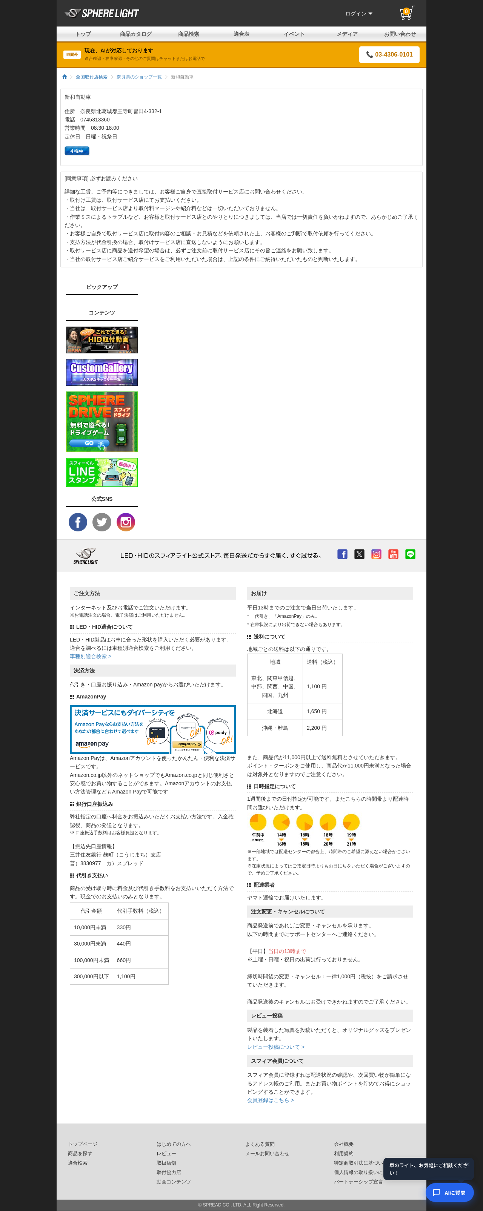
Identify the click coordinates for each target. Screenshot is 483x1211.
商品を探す (80, 1153)
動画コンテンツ (174, 1182)
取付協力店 (169, 1172)
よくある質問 (260, 1144)
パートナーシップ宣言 (358, 1182)
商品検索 (188, 34)
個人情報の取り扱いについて (366, 1172)
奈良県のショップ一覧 (139, 77)
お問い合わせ (400, 34)
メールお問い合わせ (267, 1153)
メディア (347, 34)
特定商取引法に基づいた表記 (366, 1163)
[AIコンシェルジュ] (450, 1192)
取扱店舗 (166, 1163)
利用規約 (344, 1153)
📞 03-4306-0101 (389, 54)
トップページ (82, 1144)
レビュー (166, 1153)
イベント (294, 34)
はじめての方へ (174, 1144)
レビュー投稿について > (276, 1047)
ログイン (358, 14)
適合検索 (78, 1163)
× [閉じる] (467, 1164)
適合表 (241, 34)
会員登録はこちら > (270, 1100)
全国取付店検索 (92, 77)
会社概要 (344, 1144)
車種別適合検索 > (90, 656)
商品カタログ (136, 34)
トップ (83, 34)
